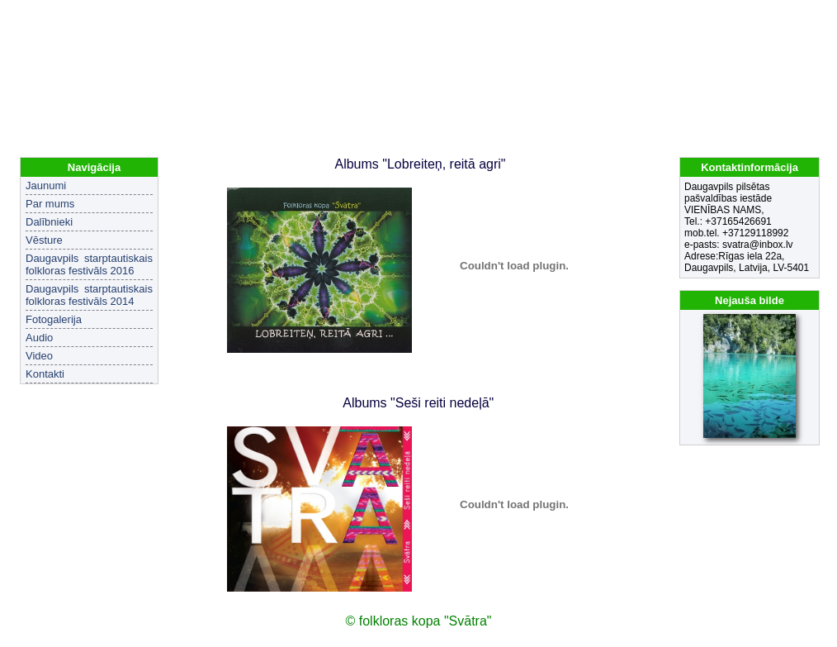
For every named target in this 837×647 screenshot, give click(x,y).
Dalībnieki (49, 222)
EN (808, 16)
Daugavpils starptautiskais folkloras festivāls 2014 (89, 295)
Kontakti (45, 374)
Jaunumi (46, 185)
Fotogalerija (54, 319)
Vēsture (44, 240)
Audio (39, 337)
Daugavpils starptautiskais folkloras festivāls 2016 (89, 264)
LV (787, 16)
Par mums (50, 203)
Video (39, 356)
